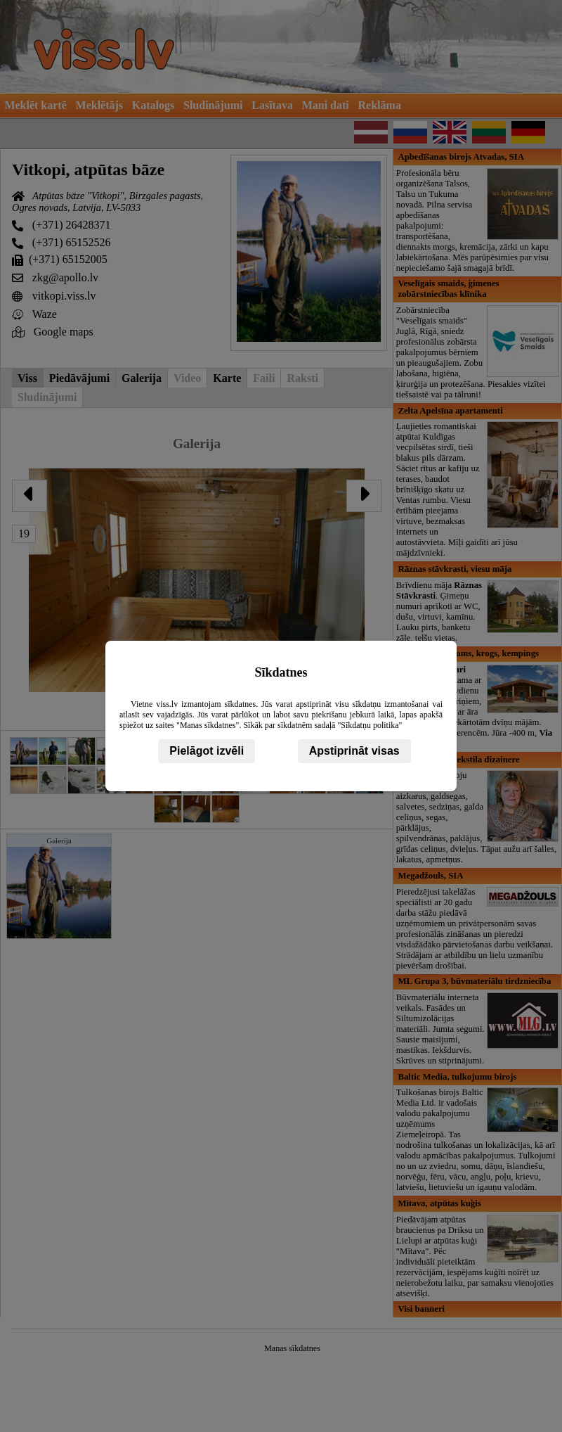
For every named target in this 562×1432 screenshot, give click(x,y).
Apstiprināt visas (354, 751)
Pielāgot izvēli (206, 751)
